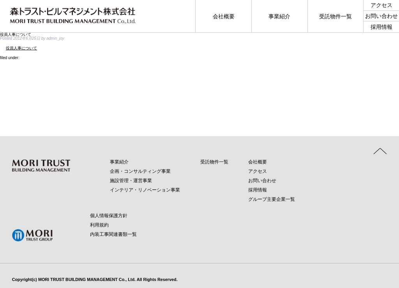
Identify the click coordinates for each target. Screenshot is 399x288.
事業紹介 (119, 162)
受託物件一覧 (214, 162)
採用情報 (257, 190)
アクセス (257, 171)
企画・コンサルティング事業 (140, 171)
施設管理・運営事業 (131, 180)
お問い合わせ (262, 180)
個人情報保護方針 (108, 215)
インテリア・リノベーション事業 (145, 190)
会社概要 (257, 162)
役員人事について (21, 48)
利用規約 (99, 225)
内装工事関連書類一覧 (113, 234)
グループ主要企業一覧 (271, 199)
